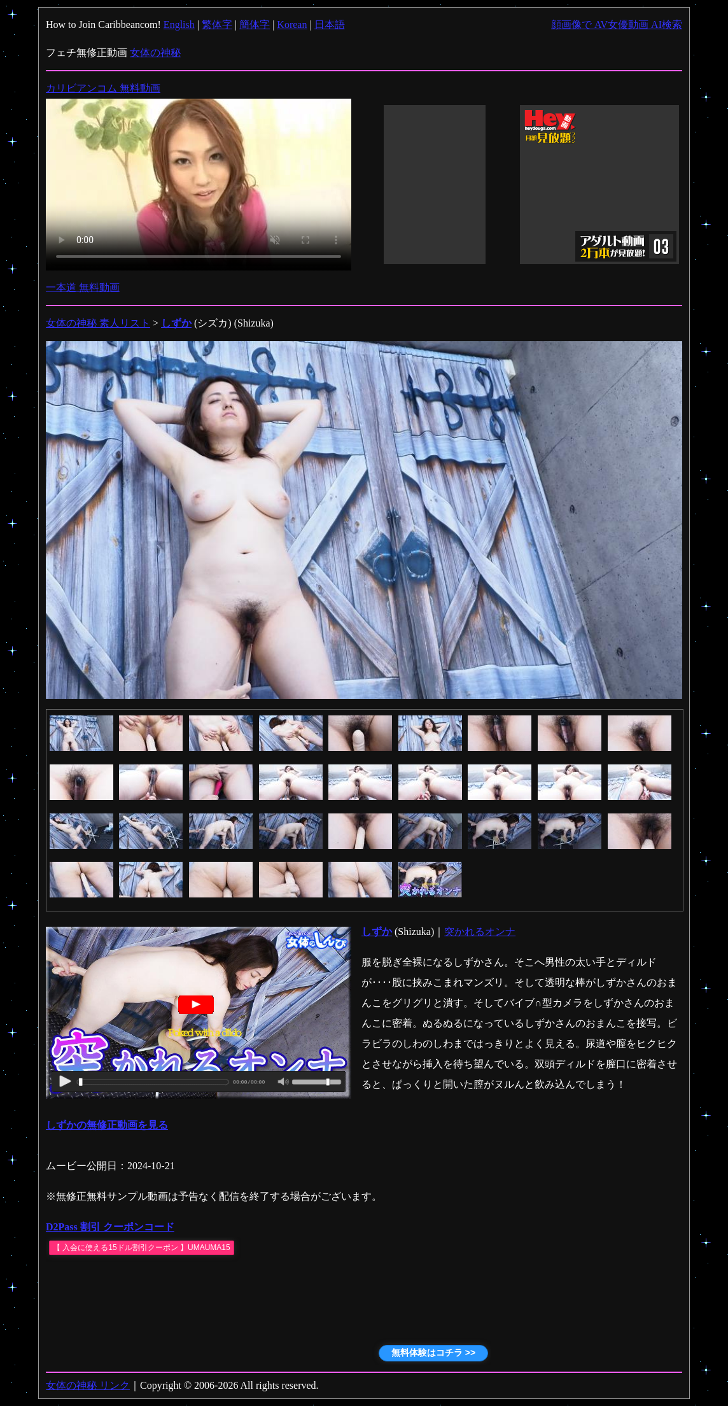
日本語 (329, 24)
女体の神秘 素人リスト (98, 323)
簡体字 (254, 24)
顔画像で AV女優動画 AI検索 (616, 24)
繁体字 (217, 24)
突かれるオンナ (479, 931)
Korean (292, 24)
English (179, 24)
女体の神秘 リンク (88, 1385)
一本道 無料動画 (83, 287)
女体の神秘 (155, 52)
